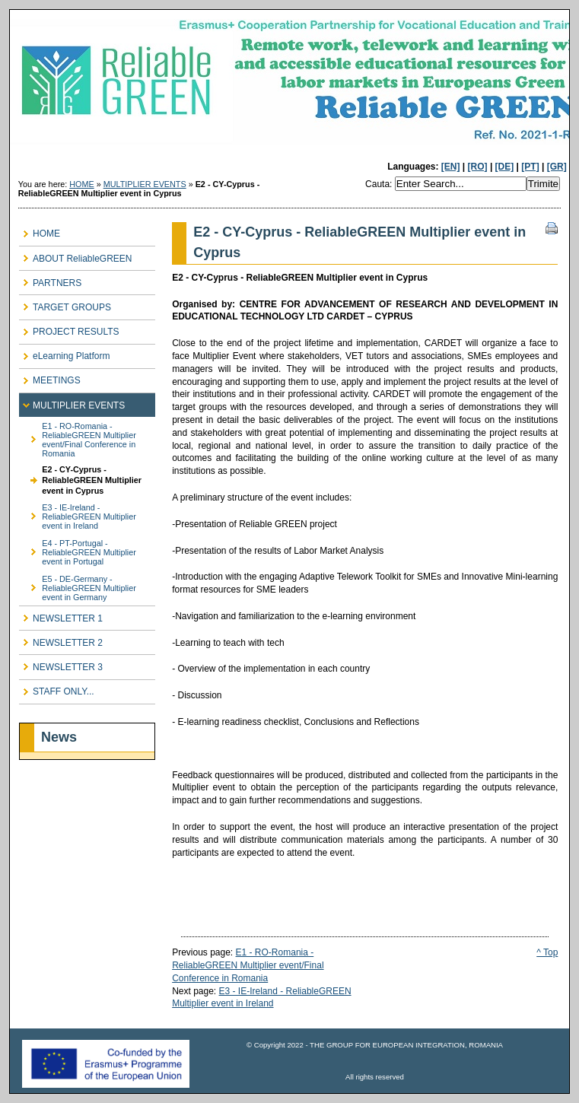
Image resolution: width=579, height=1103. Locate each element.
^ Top (547, 952)
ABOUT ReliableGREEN (75, 255)
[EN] (450, 166)
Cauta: (380, 184)
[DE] (504, 166)
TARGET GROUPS (65, 304)
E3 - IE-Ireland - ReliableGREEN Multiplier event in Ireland (77, 514)
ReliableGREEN (289, 86)
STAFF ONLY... (56, 689)
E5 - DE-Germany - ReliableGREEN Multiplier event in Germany (77, 585)
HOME (81, 184)
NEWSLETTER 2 (61, 639)
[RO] (478, 166)
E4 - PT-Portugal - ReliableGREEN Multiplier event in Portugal (77, 549)
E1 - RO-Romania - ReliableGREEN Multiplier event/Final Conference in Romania (77, 437)
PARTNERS (50, 279)
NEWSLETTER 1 (61, 615)
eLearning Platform (64, 353)
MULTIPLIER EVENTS (144, 184)
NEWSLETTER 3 (61, 663)
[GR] (557, 166)
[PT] (530, 166)
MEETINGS (50, 377)
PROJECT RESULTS (69, 329)
